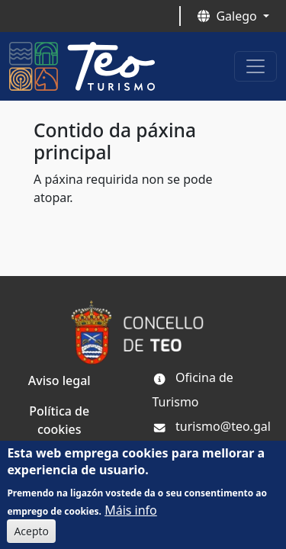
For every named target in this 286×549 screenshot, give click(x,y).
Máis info (130, 516)
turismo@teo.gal (212, 426)
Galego (228, 16)
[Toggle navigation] (255, 66)
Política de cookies (59, 420)
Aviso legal (59, 380)
